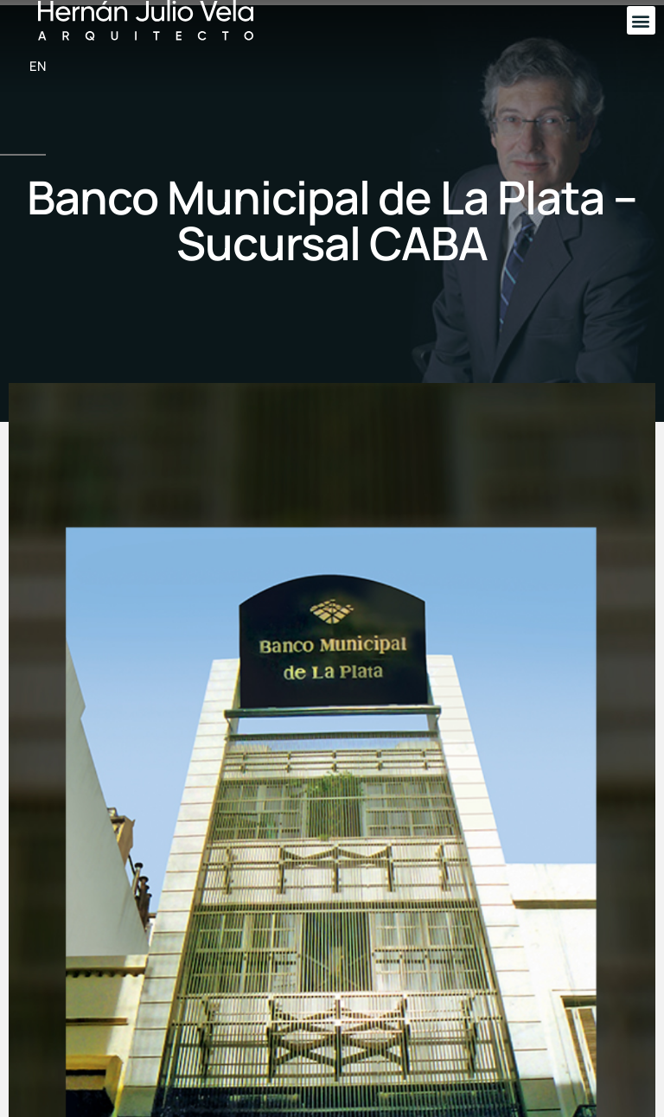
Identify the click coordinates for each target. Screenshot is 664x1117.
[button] (641, 20)
